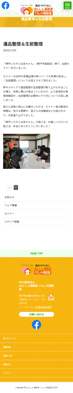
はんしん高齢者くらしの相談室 (36, 8)
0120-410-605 (43, 307)
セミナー (9, 213)
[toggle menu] (67, 5)
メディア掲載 (11, 221)
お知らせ (9, 197)
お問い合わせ (36, 314)
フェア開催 (10, 205)
